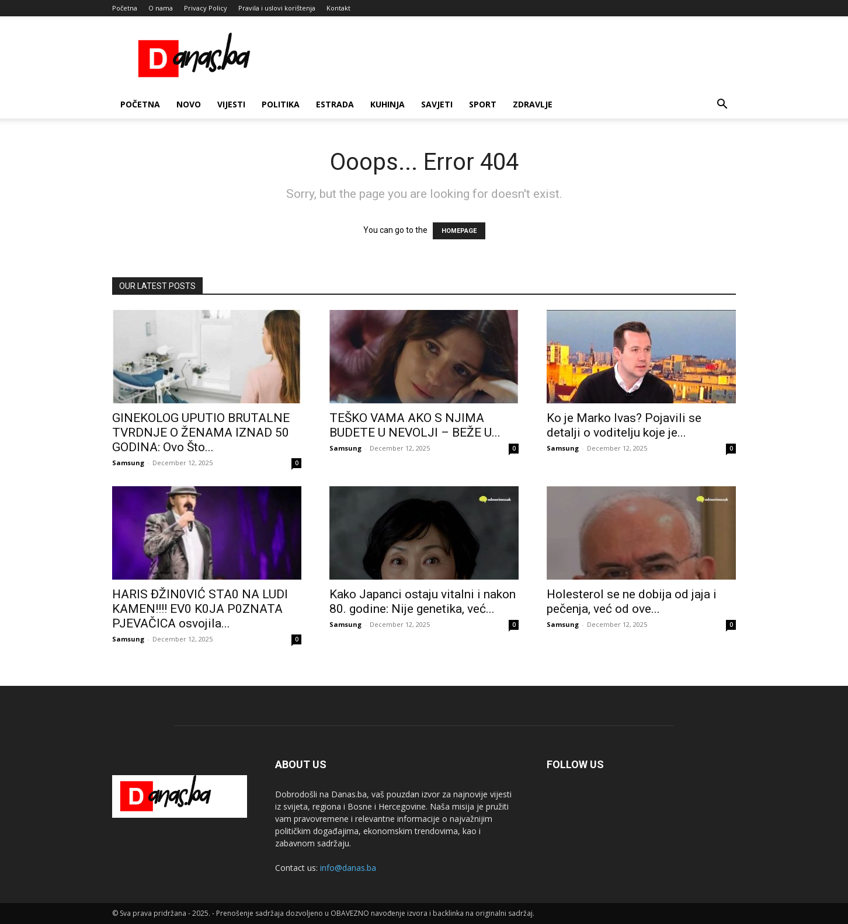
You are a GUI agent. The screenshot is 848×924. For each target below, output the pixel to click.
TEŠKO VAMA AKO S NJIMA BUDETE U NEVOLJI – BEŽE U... (415, 425)
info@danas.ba (348, 867)
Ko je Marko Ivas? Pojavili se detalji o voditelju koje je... (624, 425)
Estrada (335, 104)
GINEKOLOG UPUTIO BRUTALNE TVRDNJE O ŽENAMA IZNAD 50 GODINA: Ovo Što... (201, 432)
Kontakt (338, 8)
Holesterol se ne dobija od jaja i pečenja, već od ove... (632, 601)
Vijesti (231, 104)
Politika (281, 104)
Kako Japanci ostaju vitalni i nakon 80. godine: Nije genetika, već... (422, 601)
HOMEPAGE (459, 231)
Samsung (128, 462)
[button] (722, 105)
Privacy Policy (205, 8)
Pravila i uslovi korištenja (276, 8)
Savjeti (437, 104)
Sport (482, 104)
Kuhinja (387, 104)
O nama (160, 8)
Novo (188, 104)
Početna (124, 8)
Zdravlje (532, 104)
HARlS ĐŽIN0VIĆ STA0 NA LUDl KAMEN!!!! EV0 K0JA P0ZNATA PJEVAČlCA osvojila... (200, 608)
